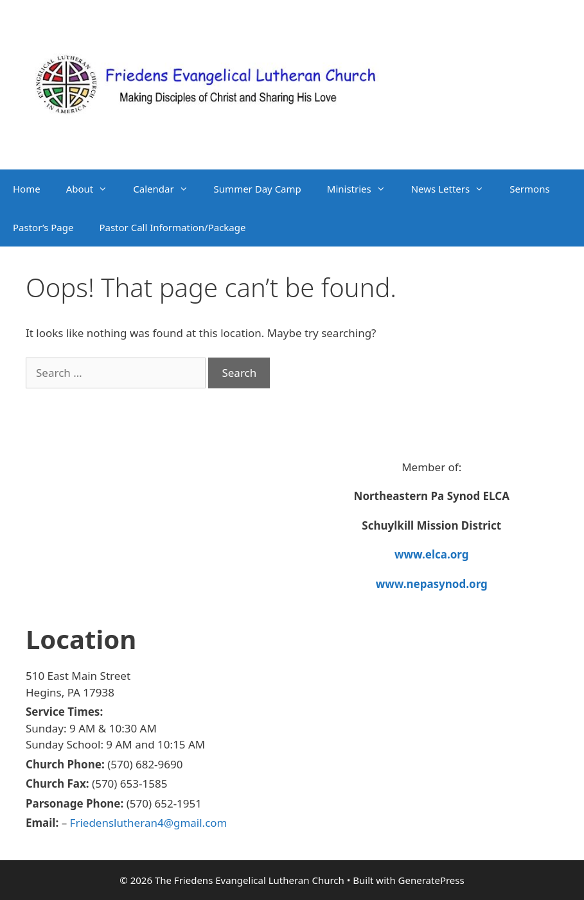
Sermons (529, 188)
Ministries (362, 188)
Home (26, 188)
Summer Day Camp (257, 188)
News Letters (454, 188)
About (93, 188)
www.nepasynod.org (432, 583)
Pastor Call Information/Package (172, 227)
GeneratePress (431, 880)
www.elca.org (431, 554)
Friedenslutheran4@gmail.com (148, 822)
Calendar (166, 188)
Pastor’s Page (43, 227)
